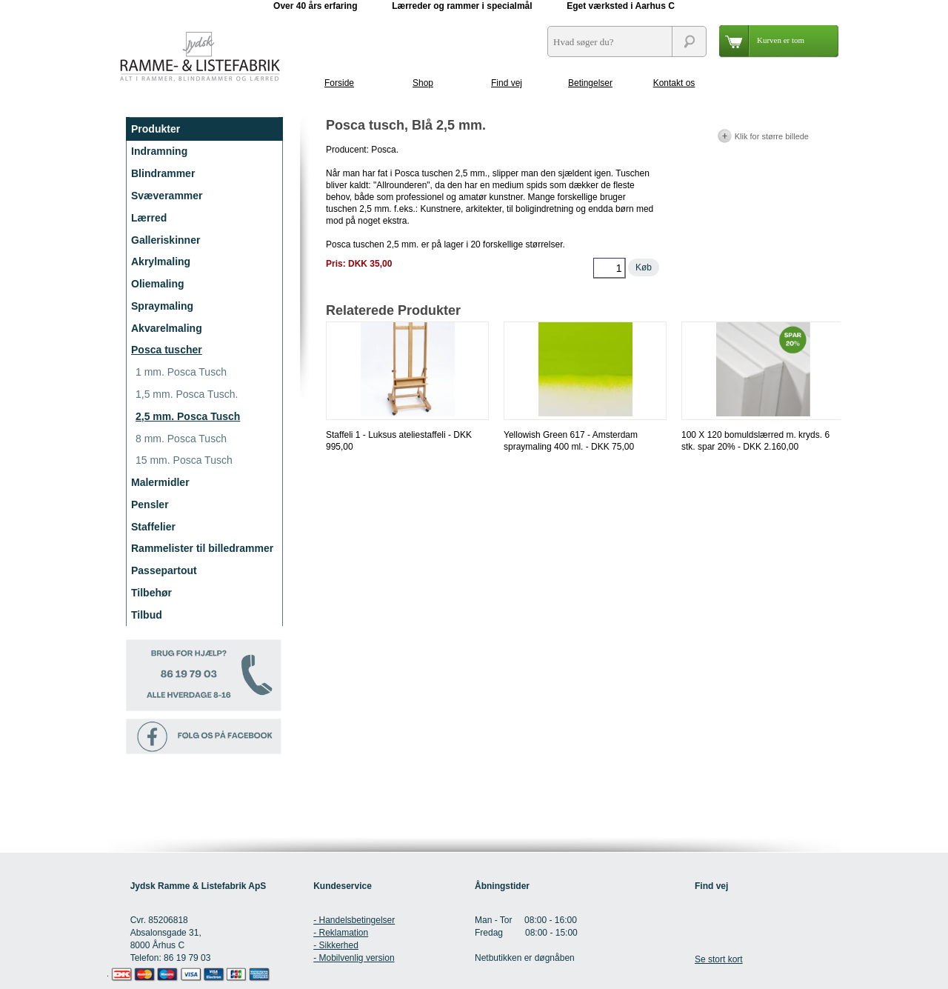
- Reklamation (340, 933)
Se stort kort (719, 959)
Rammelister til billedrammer (202, 548)
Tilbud (146, 615)
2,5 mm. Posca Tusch (188, 416)
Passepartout (164, 570)
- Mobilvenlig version (353, 958)
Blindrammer (163, 173)
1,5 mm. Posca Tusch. (187, 394)
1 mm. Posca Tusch (181, 372)
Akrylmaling (160, 261)
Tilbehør (151, 593)
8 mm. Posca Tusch (181, 438)
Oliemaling (157, 284)
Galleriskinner (165, 240)
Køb (643, 267)
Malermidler (160, 482)
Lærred (149, 218)
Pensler (150, 504)
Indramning (159, 151)
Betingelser (590, 83)
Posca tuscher (166, 350)
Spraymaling (162, 306)
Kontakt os (674, 83)
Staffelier (153, 527)
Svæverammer (167, 196)
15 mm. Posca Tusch (184, 460)
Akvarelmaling (166, 328)
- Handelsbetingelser (354, 920)
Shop (423, 83)
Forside (339, 83)
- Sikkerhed (335, 945)
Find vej (506, 83)
